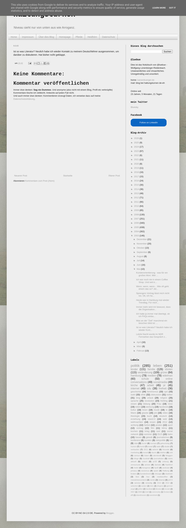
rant (158, 431)
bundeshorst (145, 474)
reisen (134, 404)
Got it (172, 8)
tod (171, 440)
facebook (163, 407)
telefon (163, 452)
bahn (170, 434)
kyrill (156, 468)
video (165, 413)
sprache (134, 401)
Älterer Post (114, 175)
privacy (134, 471)
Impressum (28, 37)
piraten (159, 425)
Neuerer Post (20, 175)
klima (164, 428)
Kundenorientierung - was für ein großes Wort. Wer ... (152, 274)
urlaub (150, 398)
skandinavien (141, 495)
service (137, 483)
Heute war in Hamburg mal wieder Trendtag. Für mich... (152, 301)
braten (133, 474)
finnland (167, 492)
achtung (134, 425)
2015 (137, 185)
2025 (137, 142)
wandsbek (153, 495)
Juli (139, 260)
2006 (137, 223)
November (142, 243)
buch (149, 416)
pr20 (155, 461)
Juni (139, 265)
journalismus (163, 437)
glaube (145, 413)
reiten (138, 407)
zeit (171, 452)
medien (151, 375)
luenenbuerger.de (145, 80)
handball (149, 489)
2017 (137, 176)
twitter (170, 394)
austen (143, 486)
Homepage (65, 37)
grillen (140, 489)
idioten (169, 369)
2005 (137, 227)
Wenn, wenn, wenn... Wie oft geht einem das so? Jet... (152, 287)
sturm (153, 452)
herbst (147, 425)
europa (153, 443)
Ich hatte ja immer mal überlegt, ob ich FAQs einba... (153, 315)
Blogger (110, 513)
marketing (135, 452)
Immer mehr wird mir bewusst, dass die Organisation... (153, 308)
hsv (147, 477)
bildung (146, 404)
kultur (133, 410)
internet (135, 388)
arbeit (150, 385)
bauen (139, 437)
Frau (159, 404)
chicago (158, 474)
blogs (136, 458)
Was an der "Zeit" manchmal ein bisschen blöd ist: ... (151, 322)
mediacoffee (162, 477)
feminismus (152, 391)
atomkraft (157, 455)
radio (158, 446)
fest (137, 477)
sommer (148, 434)
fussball (146, 458)
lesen (144, 410)
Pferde (79, 37)
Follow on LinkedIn (149, 122)
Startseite (67, 175)
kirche (134, 385)
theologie (135, 416)
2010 (137, 206)
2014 (137, 189)
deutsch (163, 416)
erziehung (135, 419)
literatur (158, 489)
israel (150, 446)
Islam (146, 455)
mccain (167, 489)
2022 (137, 155)
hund (142, 446)
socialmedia (160, 382)
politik (135, 365)
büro (151, 486)
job (155, 413)
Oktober (141, 248)
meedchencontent (138, 480)
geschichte (136, 391)
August (140, 256)
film (152, 428)
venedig (148, 483)
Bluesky (134, 107)
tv (167, 410)
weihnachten (137, 422)
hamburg (136, 375)
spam (155, 471)
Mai (139, 269)
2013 (137, 193)
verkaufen (135, 449)
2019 (137, 168)
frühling (164, 401)
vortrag (139, 428)
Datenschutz (108, 37)
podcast (166, 468)
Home (14, 37)
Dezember (142, 239)
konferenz (135, 440)
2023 (137, 151)
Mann (133, 413)
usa (136, 443)
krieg (147, 431)
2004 (137, 231)
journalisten (159, 458)
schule (145, 378)
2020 (137, 164)
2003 (137, 235)
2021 (137, 159)
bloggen (169, 455)
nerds (152, 480)
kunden (148, 440)
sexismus (145, 471)
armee (147, 465)
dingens (160, 486)
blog (138, 398)
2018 (137, 172)
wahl (133, 394)
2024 (137, 146)
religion (163, 398)
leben (157, 365)
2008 (137, 214)
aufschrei (134, 486)
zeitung (165, 461)
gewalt (149, 437)
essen (153, 422)
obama (162, 480)
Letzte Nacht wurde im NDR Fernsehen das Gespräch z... (151, 335)
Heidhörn (92, 37)
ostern (144, 461)
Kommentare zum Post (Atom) (39, 181)
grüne (163, 372)
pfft (132, 495)
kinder (134, 369)
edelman (168, 375)
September (142, 252)
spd (166, 391)
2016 (137, 180)
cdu (149, 388)
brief (147, 492)
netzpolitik (160, 440)
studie (167, 446)
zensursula (135, 465)
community (156, 492)
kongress (146, 468)
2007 (137, 218)
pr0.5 (170, 480)
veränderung (145, 372)
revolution (149, 401)
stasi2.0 (151, 419)
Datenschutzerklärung (24, 99)
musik (157, 410)
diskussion (156, 394)
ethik (143, 394)
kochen (134, 431)
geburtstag (164, 443)
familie (151, 369)
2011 (137, 202)
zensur (137, 455)
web (165, 419)
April (139, 342)
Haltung (166, 471)
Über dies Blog (46, 37)
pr (164, 385)
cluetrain (169, 474)
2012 (137, 197)
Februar (141, 350)
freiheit (163, 388)
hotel (136, 468)
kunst (144, 443)
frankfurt (169, 465)
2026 (137, 138)
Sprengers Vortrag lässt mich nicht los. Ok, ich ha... (152, 294)
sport (170, 425)
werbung (150, 407)
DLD (160, 434)
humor (133, 446)
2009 (137, 210)
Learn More (159, 8)
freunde (166, 449)
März (139, 346)
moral (145, 452)
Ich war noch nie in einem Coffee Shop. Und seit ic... (152, 280)
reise (170, 404)
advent (155, 449)
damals (158, 465)
